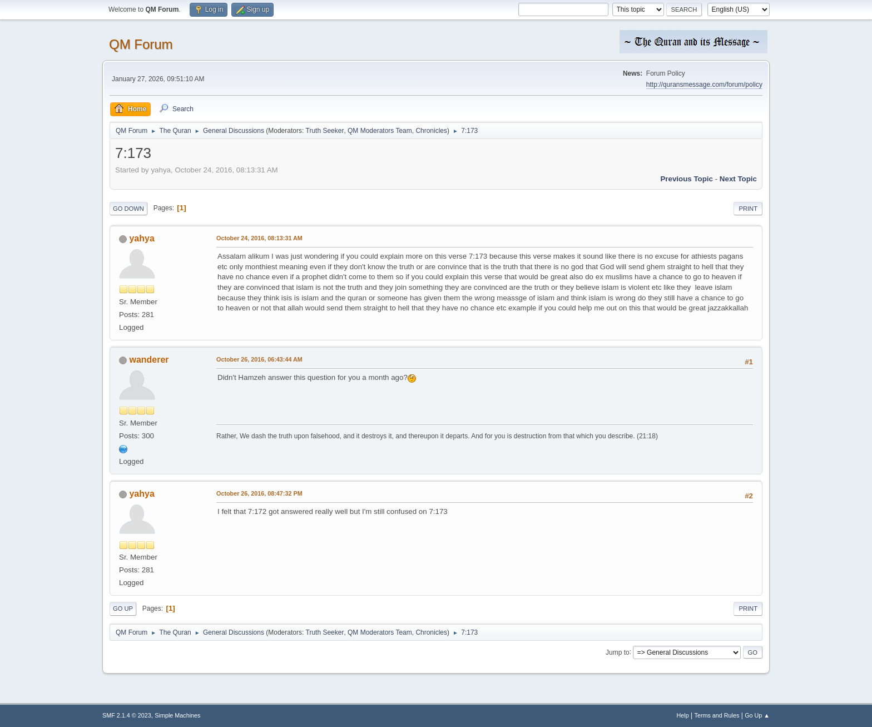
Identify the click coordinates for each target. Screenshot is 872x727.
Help (683, 715)
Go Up (123, 608)
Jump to (618, 652)
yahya (141, 238)
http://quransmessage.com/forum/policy (704, 84)
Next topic (738, 179)
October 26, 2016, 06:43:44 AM (259, 359)
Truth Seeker (325, 131)
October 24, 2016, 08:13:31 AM (259, 238)
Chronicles (431, 131)
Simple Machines (177, 715)
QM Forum (141, 44)
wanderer (149, 359)
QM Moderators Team (380, 131)
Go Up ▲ (757, 715)
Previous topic (686, 179)
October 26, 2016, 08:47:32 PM (259, 493)
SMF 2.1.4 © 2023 (126, 715)
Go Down (128, 208)
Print (748, 208)
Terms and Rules (717, 715)
